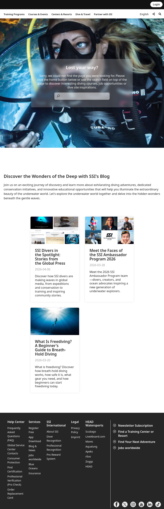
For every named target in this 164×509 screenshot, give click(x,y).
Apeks (89, 451)
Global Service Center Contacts (16, 449)
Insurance (35, 473)
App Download (35, 439)
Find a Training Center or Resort (134, 434)
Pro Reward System (53, 456)
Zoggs (89, 461)
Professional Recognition (54, 447)
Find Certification (14, 469)
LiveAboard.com (95, 436)
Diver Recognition (54, 438)
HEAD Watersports (94, 423)
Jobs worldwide (127, 448)
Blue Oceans (33, 466)
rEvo (88, 456)
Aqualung (91, 446)
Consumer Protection (13, 460)
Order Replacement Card (15, 493)
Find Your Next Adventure (134, 442)
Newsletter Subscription (133, 425)
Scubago (90, 431)
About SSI (52, 431)
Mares (89, 441)
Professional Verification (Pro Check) (14, 480)
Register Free (34, 430)
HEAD (88, 466)
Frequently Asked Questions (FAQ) (13, 434)
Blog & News (33, 448)
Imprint (75, 437)
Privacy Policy (75, 430)
